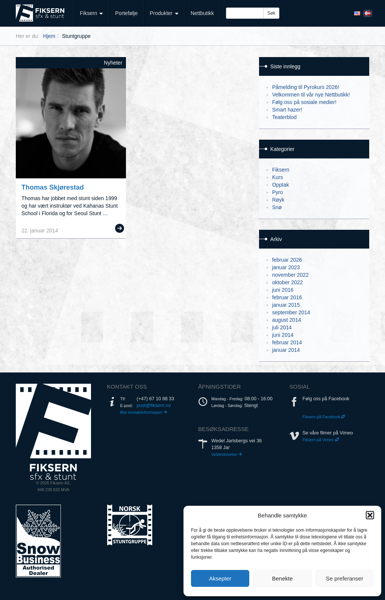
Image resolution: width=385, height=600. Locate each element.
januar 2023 (286, 267)
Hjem (49, 36)
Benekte (282, 578)
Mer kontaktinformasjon (143, 412)
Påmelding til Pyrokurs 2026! (305, 87)
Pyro (277, 192)
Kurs (277, 177)
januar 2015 (286, 305)
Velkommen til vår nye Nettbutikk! (311, 95)
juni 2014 (283, 335)
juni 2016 (283, 290)
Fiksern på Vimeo (321, 439)
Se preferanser (344, 578)
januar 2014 (286, 350)
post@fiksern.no (154, 405)
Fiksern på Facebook (324, 417)
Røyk (278, 200)
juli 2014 (282, 327)
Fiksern (91, 13)
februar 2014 (287, 342)
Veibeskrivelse (226, 454)
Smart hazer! (287, 110)
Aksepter (220, 578)
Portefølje (126, 13)
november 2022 (290, 275)
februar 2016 (287, 297)
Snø (277, 207)
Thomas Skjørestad (52, 187)
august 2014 (286, 320)
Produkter (164, 13)
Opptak (280, 185)
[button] (370, 515)
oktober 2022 (287, 282)
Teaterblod (284, 117)
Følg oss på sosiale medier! (304, 102)
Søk (271, 13)
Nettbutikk (202, 13)
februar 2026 (287, 260)
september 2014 (291, 312)
